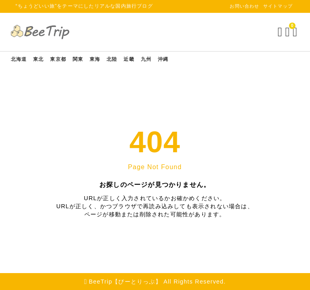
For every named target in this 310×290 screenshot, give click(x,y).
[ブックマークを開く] (283, 32)
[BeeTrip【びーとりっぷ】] (46, 32)
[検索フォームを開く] (274, 32)
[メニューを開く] (291, 32)
